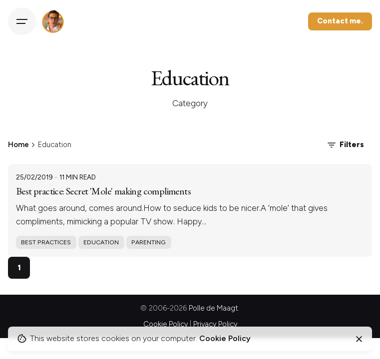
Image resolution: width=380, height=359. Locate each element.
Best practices (46, 242)
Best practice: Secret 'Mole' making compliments (103, 190)
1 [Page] (19, 267)
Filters (345, 145)
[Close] (359, 339)
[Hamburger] (22, 21)
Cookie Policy (165, 324)
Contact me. (340, 20)
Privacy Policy (215, 324)
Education (101, 242)
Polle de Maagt (213, 308)
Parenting (148, 242)
